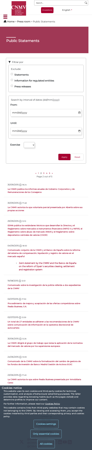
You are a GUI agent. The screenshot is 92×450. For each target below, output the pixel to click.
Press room (24, 21)
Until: (13, 123)
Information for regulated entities (34, 80)
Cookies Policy (52, 404)
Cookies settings (46, 424)
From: (13, 104)
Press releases (22, 86)
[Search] (86, 3)
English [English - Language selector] (66, 10)
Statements (21, 74)
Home (11, 21)
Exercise (15, 144)
